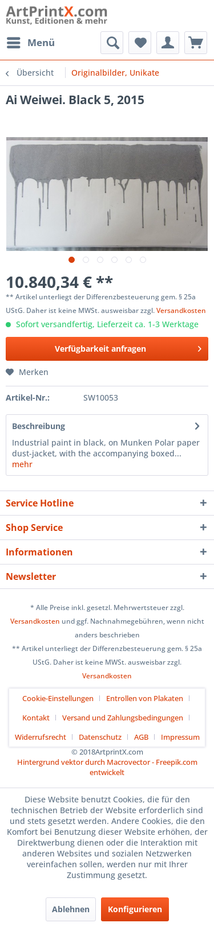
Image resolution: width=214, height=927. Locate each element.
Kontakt (36, 717)
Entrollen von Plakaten (144, 698)
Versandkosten (181, 310)
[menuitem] (30, 42)
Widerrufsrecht (40, 737)
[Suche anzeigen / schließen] (111, 42)
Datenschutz (100, 737)
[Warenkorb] (195, 42)
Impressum (180, 737)
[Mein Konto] (167, 42)
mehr (22, 464)
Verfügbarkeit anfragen (128, 347)
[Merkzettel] (139, 42)
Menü (31, 41)
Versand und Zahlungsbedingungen (122, 717)
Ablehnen (71, 909)
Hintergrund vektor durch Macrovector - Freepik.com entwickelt (107, 767)
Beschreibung (38, 426)
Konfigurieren (135, 909)
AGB (141, 737)
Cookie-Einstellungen (58, 698)
